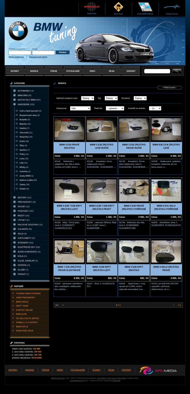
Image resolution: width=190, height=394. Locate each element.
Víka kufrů (26, 132)
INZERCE (34, 71)
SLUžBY (23, 270)
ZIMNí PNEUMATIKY (25, 297)
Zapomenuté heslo (38, 57)
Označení (125, 98)
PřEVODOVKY (27, 202)
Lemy (24, 158)
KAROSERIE (26, 104)
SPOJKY (24, 206)
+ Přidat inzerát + (169, 88)
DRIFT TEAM (22, 306)
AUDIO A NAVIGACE (29, 252)
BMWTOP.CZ (22, 327)
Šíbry (23, 145)
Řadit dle (98, 108)
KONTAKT (131, 71)
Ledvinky (25, 171)
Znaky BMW (26, 176)
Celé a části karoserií (30, 111)
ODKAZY (23, 274)
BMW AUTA (21, 314)
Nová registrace (16, 57)
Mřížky (24, 167)
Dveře (24, 141)
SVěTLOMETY (26, 238)
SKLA (22, 234)
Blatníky (25, 124)
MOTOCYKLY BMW (29, 100)
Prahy (24, 154)
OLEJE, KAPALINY (28, 261)
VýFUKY (24, 220)
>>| (179, 305)
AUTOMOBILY (26, 91)
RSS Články (101, 378)
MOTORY (24, 197)
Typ (99, 98)
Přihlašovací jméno (17, 49)
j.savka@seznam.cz (77, 380)
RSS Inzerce (111, 378)
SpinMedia (116, 380)
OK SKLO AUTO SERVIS (27, 318)
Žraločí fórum (172, 8)
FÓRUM (53, 71)
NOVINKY (15, 71)
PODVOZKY (26, 211)
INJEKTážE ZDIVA (24, 331)
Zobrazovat (61, 108)
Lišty (23, 163)
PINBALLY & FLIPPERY (27, 322)
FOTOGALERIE (73, 71)
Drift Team (118, 8)
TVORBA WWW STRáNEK (28, 293)
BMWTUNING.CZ (58, 378)
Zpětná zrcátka (28, 180)
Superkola (92, 8)
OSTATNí (24, 265)
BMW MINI (24, 95)
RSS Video (122, 378)
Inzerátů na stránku (136, 108)
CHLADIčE (25, 229)
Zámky (25, 184)
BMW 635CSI (22, 302)
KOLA (22, 256)
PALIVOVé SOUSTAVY (30, 225)
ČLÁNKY (96, 370)
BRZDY (24, 215)
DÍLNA (112, 71)
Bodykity (25, 119)
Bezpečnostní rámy (30, 115)
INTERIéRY (25, 243)
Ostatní (24, 189)
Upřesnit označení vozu (66, 98)
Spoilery (25, 150)
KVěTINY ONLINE (24, 310)
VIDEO (92, 71)
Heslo (34, 49)
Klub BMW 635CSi (145, 8)
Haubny (24, 128)
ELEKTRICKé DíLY (29, 247)
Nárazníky (26, 137)
